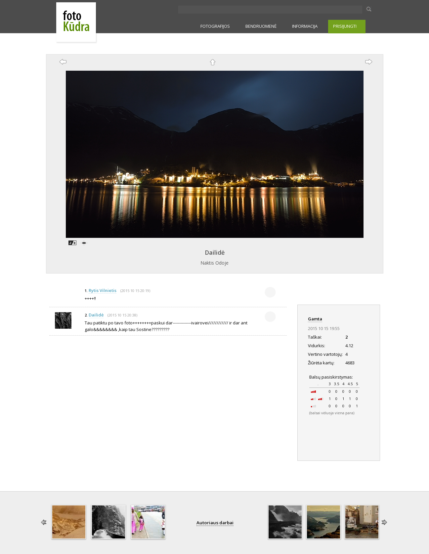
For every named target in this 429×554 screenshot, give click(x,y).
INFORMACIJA (305, 26)
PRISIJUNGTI (345, 26)
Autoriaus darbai (215, 523)
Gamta (315, 319)
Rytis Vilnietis (102, 290)
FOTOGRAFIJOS (215, 26)
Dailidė (215, 252)
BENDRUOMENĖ (261, 26)
